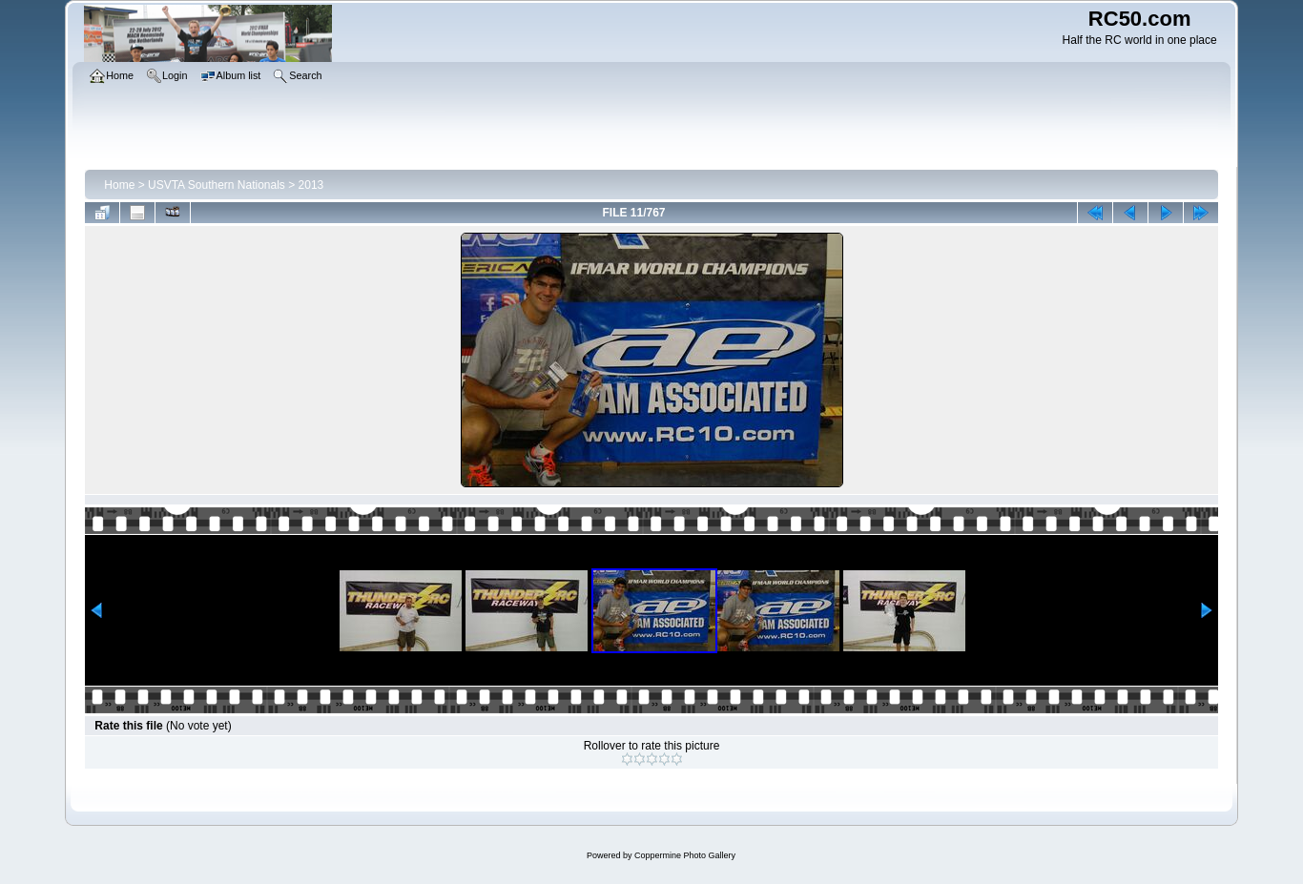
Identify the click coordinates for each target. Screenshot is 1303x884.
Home (119, 185)
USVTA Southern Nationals (216, 185)
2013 (311, 185)
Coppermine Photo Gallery (684, 855)
